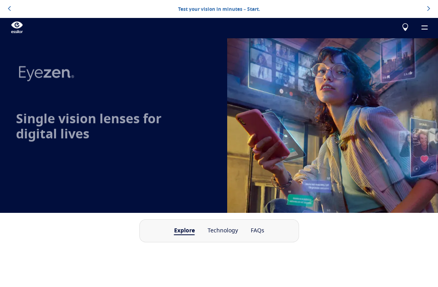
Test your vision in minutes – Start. (219, 8)
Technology (223, 231)
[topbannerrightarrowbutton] (428, 9)
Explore (184, 231)
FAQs (257, 231)
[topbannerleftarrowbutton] (9, 9)
